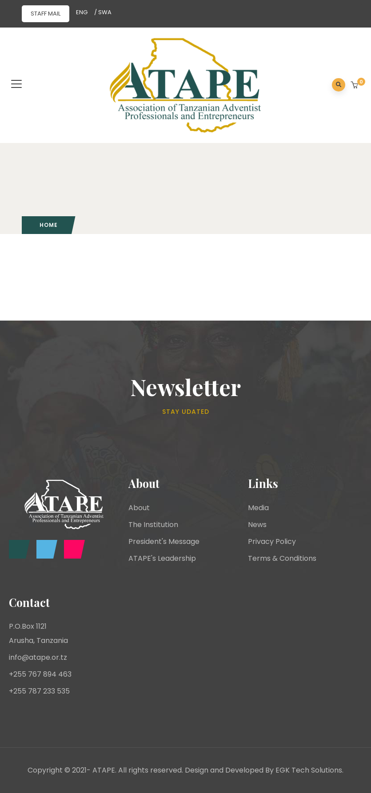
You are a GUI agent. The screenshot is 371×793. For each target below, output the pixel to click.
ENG (82, 12)
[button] (355, 86)
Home (49, 225)
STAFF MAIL (45, 13)
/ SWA (103, 12)
